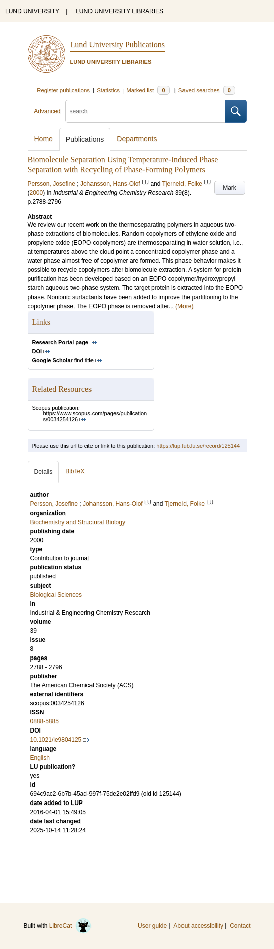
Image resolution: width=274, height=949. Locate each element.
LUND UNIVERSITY (32, 11)
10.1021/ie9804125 (56, 739)
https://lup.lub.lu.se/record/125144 (198, 446)
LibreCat (70, 926)
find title (63, 360)
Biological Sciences (56, 594)
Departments (137, 139)
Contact (240, 925)
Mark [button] (229, 187)
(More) (184, 306)
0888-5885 (44, 721)
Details (43, 471)
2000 (36, 192)
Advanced (47, 111)
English (40, 757)
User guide (152, 925)
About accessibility (198, 925)
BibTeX (74, 471)
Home (43, 139)
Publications (85, 139)
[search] (145, 111)
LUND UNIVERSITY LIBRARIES (119, 11)
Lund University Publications (117, 44)
